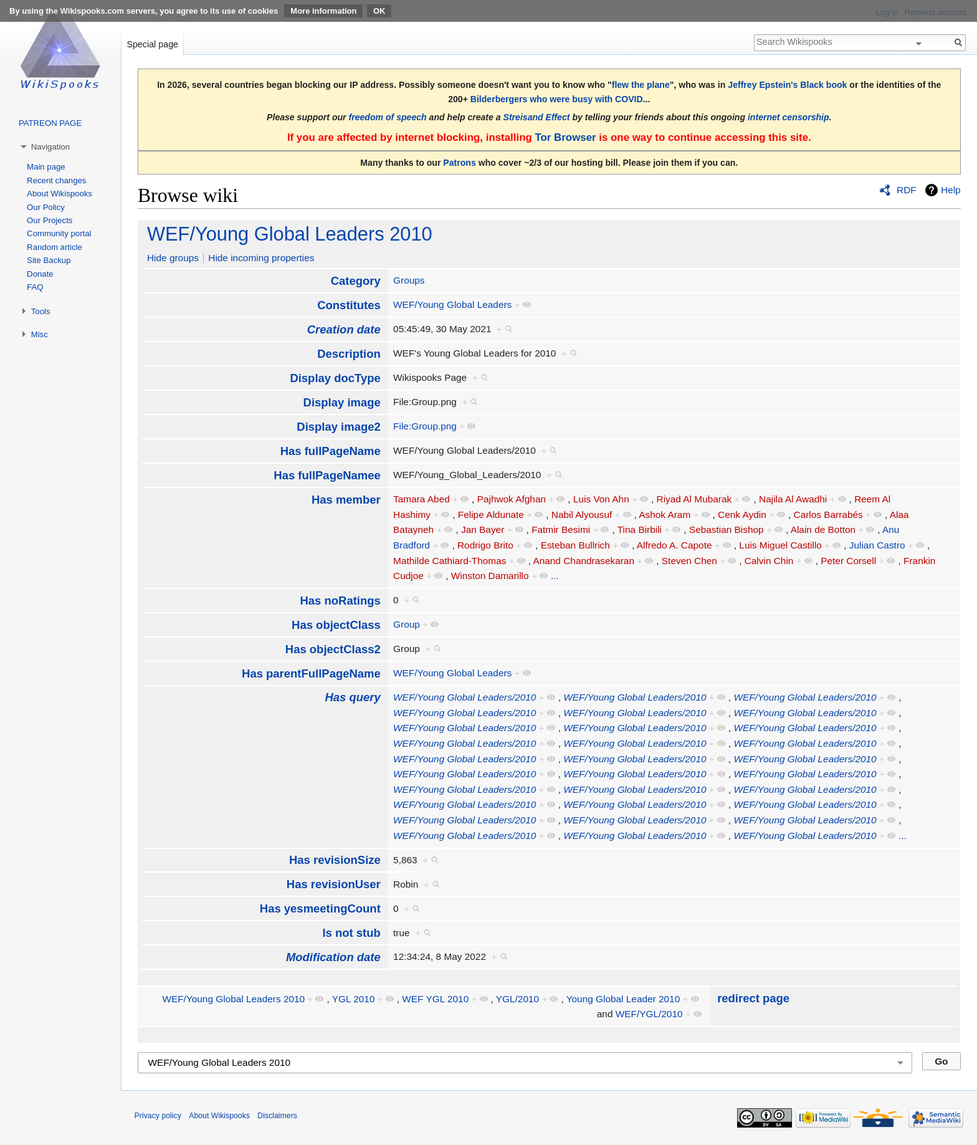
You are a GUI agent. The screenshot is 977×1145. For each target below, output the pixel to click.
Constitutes (349, 305)
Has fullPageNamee (327, 475)
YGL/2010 (517, 999)
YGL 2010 (353, 999)
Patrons (459, 163)
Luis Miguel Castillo (780, 545)
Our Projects (49, 220)
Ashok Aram (664, 514)
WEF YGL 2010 (435, 999)
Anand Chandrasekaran (583, 560)
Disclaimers (277, 1115)
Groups (408, 280)
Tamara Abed (421, 499)
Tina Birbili (639, 529)
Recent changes (56, 180)
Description (349, 353)
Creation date (344, 329)
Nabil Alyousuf (581, 514)
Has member (346, 499)
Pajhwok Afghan (511, 499)
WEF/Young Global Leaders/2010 (464, 697)
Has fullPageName (330, 451)
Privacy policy (158, 1115)
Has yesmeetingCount (320, 908)
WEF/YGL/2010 (649, 1013)
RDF (907, 189)
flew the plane (641, 85)
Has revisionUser (334, 884)
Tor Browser (565, 137)
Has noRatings (340, 600)
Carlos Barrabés (828, 514)
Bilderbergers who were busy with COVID (556, 99)
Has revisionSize (335, 859)
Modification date (333, 957)
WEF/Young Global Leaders (452, 304)
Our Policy (46, 207)
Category (356, 280)
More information (323, 11)
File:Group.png (425, 426)
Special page (152, 44)
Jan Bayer (482, 529)
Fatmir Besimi (560, 529)
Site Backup (48, 260)
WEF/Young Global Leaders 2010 (289, 234)
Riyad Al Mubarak (694, 499)
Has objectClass (336, 624)
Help (951, 189)
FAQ (35, 287)
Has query (352, 697)
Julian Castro (877, 545)
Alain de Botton (823, 529)
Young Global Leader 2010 (623, 999)
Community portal (59, 233)
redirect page (753, 998)
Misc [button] (39, 334)
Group (406, 624)
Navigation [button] (50, 146)
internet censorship (788, 117)
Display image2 (338, 426)
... (555, 575)
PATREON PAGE (50, 123)
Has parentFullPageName (311, 673)
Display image (342, 402)
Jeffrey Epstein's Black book (787, 85)
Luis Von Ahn (601, 499)
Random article (54, 247)
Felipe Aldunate (491, 514)
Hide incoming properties (261, 257)
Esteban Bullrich (575, 545)
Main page (46, 166)
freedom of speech (388, 117)
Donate (40, 274)
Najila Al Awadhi (793, 499)
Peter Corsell (848, 560)
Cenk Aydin (742, 514)
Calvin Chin (769, 560)
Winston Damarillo (490, 575)
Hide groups (173, 257)
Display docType (335, 378)
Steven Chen (689, 560)
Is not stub (351, 932)
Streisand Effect (536, 117)
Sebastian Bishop (726, 529)
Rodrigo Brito (485, 545)
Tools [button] (40, 311)
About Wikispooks (59, 193)
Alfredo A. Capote (674, 545)
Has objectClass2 (333, 649)
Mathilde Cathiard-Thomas (449, 560)
